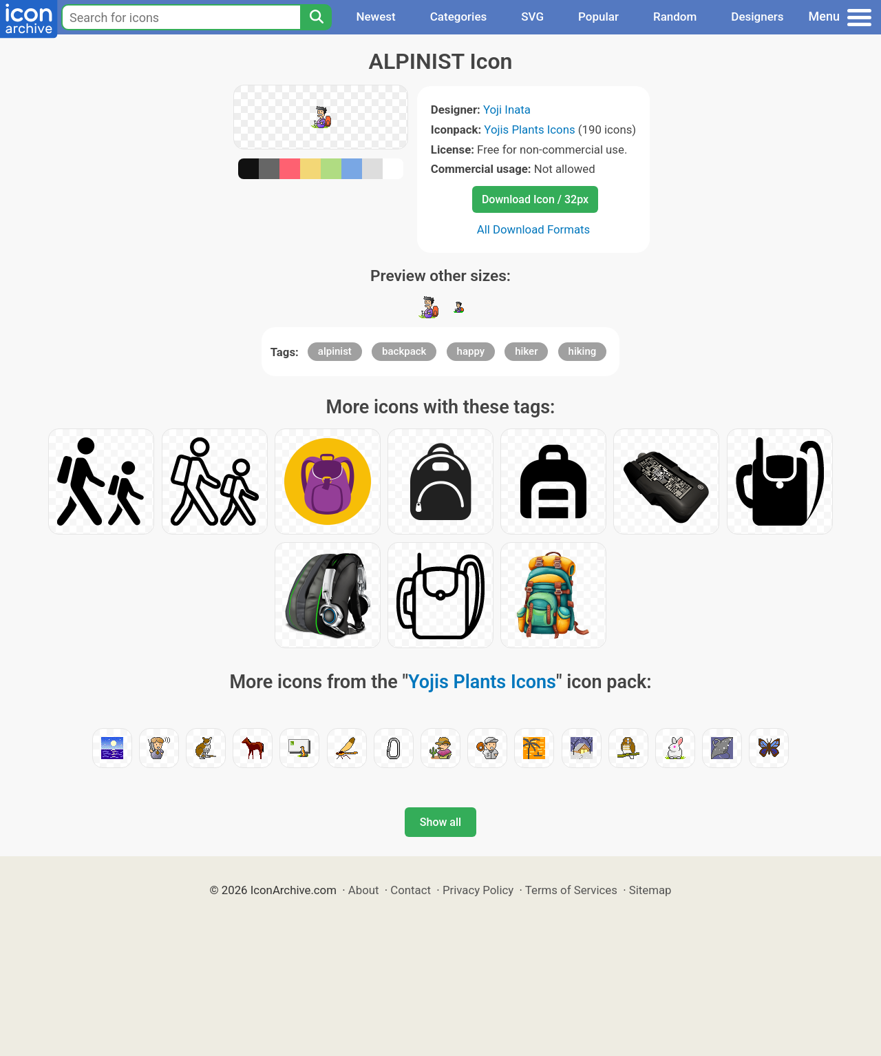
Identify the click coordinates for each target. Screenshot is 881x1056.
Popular (598, 16)
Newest (375, 16)
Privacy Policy (478, 890)
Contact (410, 890)
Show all (440, 822)
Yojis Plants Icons (529, 129)
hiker (526, 351)
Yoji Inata (507, 109)
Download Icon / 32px (535, 199)
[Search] (316, 17)
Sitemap (650, 890)
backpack (404, 351)
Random (675, 16)
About (363, 890)
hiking (583, 351)
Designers (757, 16)
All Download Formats (534, 229)
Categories (458, 16)
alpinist (335, 351)
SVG (532, 16)
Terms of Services (571, 890)
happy (471, 351)
